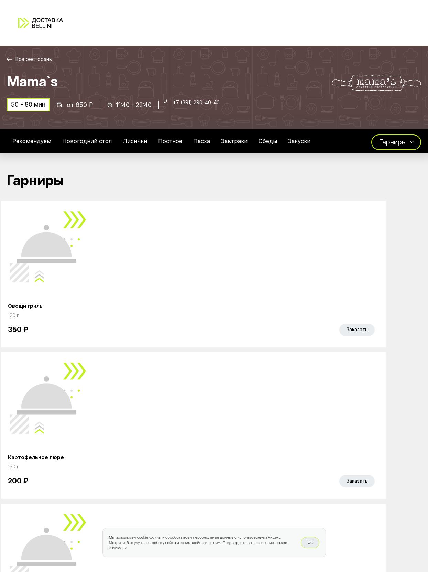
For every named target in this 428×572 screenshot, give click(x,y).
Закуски (336, 146)
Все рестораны (38, 59)
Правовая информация (272, 472)
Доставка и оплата (265, 457)
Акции (160, 457)
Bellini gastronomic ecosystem (349, 453)
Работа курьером (263, 443)
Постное (190, 146)
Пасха (226, 146)
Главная (163, 443)
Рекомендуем (35, 146)
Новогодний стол (98, 146)
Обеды (300, 146)
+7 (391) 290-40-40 (203, 108)
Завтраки (263, 146)
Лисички (151, 146)
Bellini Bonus (169, 472)
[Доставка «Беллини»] (40, 22)
